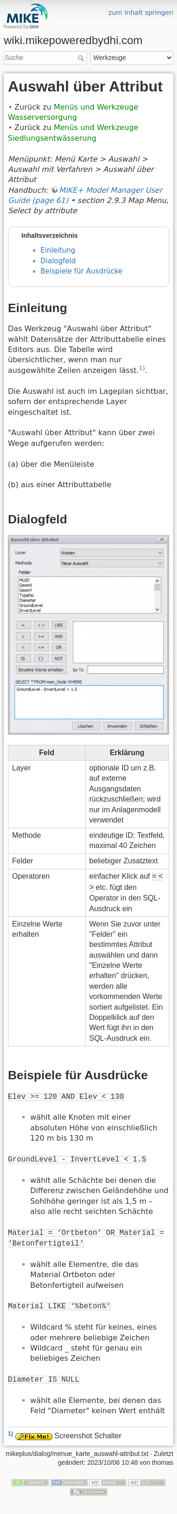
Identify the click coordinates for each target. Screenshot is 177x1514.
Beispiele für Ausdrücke (81, 271)
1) (142, 368)
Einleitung (57, 250)
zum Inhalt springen (140, 12)
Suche (82, 58)
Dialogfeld (58, 261)
